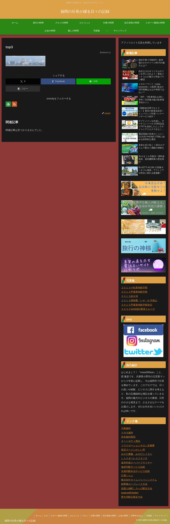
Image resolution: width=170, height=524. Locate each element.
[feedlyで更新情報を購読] (8, 104)
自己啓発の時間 (109, 516)
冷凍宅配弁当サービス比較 (135, 471)
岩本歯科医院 (128, 437)
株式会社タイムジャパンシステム (139, 480)
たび (46, 516)
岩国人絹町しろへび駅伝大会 (136, 488)
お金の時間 (123, 516)
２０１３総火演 (129, 296)
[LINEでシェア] (93, 81)
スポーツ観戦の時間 (59, 516)
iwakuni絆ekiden (130, 492)
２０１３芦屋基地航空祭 (134, 292)
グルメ (85, 516)
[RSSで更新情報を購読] (14, 104)
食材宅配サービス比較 (133, 467)
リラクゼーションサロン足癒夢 (138, 445)
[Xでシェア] (23, 81)
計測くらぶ (127, 475)
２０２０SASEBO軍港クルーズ (138, 309)
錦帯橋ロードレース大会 (134, 484)
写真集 (149, 516)
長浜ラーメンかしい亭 (133, 449)
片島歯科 (126, 428)
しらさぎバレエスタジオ (134, 458)
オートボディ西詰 (130, 441)
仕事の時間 (95, 516)
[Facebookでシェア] (58, 81)
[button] (23, 89)
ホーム (38, 516)
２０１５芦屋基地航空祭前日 (136, 305)
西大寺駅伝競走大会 (132, 497)
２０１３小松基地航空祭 (134, 287)
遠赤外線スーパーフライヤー (136, 462)
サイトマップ (160, 516)
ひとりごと (74, 516)
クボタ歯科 (127, 432)
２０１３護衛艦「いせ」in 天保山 (139, 300)
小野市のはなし (137, 516)
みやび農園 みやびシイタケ (136, 454)
